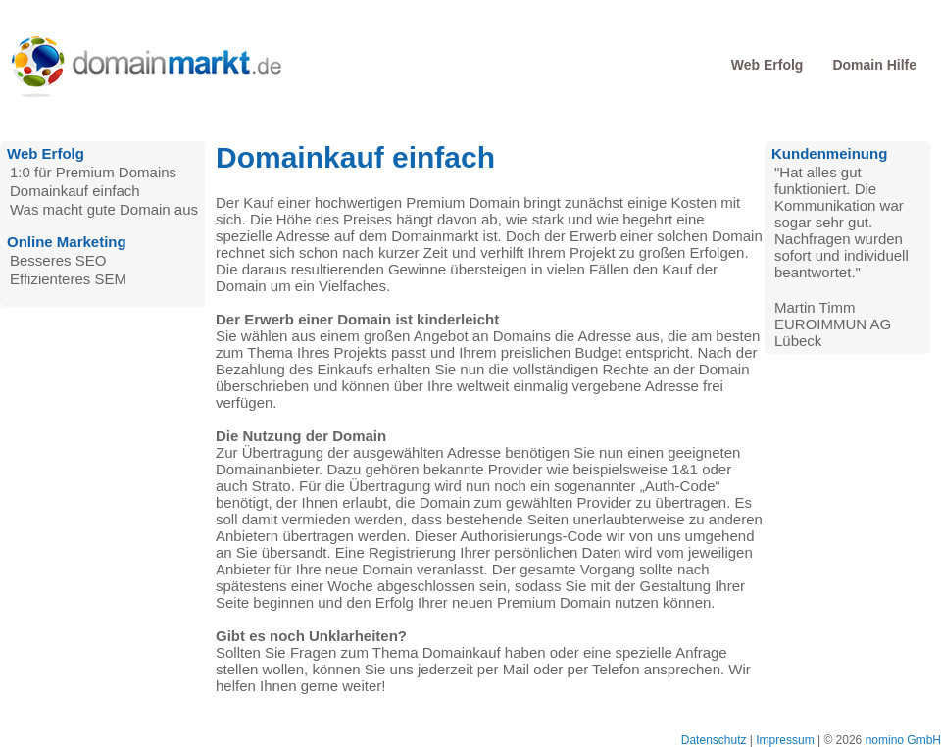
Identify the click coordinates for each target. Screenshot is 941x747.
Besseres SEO (58, 260)
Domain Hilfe (874, 65)
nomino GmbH (903, 740)
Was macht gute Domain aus (104, 209)
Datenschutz (714, 740)
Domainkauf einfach (75, 190)
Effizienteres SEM (68, 279)
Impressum (785, 740)
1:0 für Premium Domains (93, 172)
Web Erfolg (767, 65)
